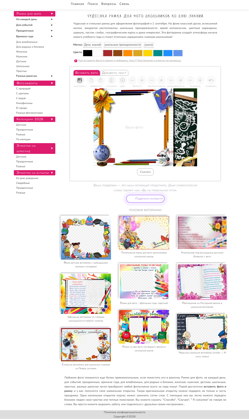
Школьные (22, 66)
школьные (218, 382)
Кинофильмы (24, 103)
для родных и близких (158, 382)
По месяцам (23, 139)
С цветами (22, 93)
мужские (193, 382)
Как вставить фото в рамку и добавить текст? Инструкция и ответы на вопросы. (129, 60)
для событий (72, 382)
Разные (20, 134)
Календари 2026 (30, 119)
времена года (110, 382)
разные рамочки (88, 387)
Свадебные (23, 183)
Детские (21, 61)
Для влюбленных (27, 42)
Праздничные (25, 30)
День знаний (92, 45)
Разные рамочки (26, 76)
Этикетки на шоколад (26, 148)
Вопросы (108, 4)
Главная (77, 4)
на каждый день (214, 377)
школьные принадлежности (123, 45)
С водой (21, 98)
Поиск (93, 4)
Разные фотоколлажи (29, 113)
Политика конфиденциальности (124, 412)
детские (205, 382)
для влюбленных (132, 382)
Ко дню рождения (27, 178)
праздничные (91, 382)
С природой (23, 88)
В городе (21, 108)
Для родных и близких (30, 47)
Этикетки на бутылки (33, 173)
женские (180, 382)
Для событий (24, 25)
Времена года (24, 36)
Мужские (21, 56)
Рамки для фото (191, 377)
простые (69, 387)
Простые (21, 71)
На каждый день (26, 19)
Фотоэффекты (27, 83)
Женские (21, 51)
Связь (124, 4)
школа (149, 45)
